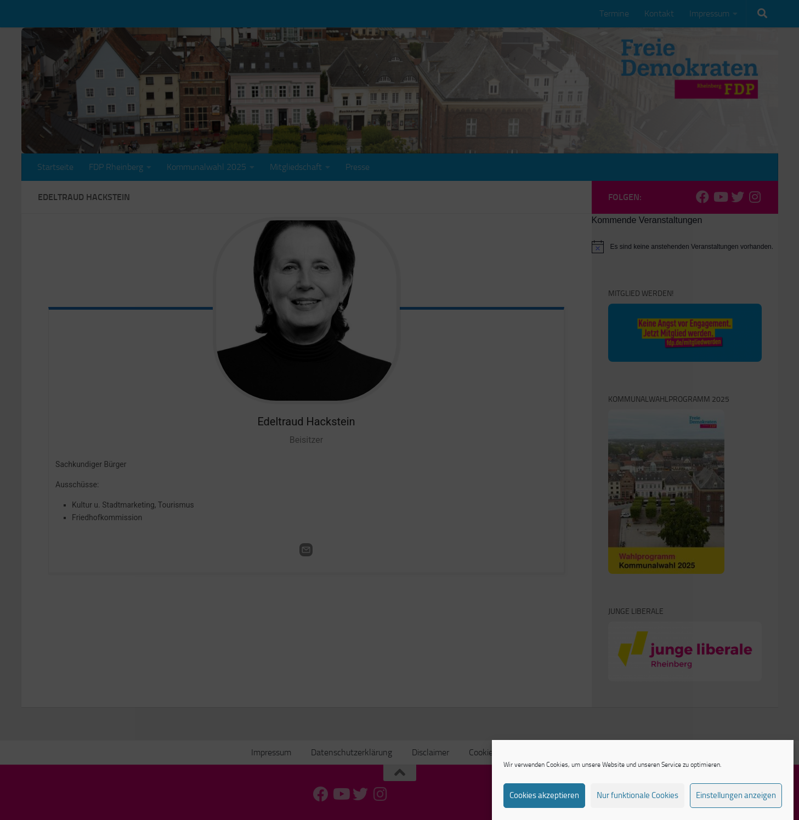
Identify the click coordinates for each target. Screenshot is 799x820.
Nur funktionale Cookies (637, 805)
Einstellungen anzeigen (736, 805)
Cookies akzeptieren (544, 805)
